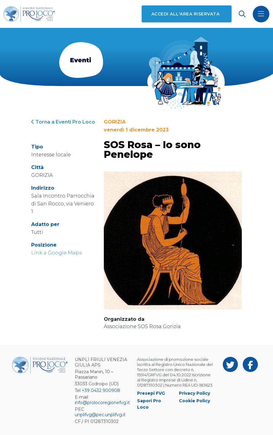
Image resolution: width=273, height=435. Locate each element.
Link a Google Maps (56, 253)
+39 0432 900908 (101, 390)
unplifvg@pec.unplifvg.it (100, 414)
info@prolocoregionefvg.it (102, 402)
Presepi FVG (151, 393)
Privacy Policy (194, 393)
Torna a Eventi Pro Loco (63, 122)
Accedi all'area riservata (185, 14)
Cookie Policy (194, 400)
